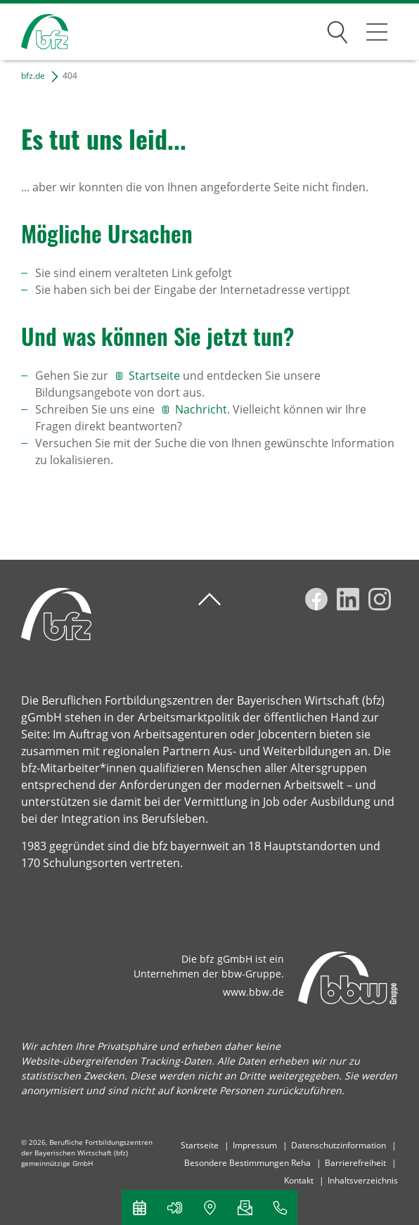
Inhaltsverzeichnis (363, 1180)
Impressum (255, 1145)
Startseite (156, 375)
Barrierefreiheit (355, 1163)
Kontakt (299, 1180)
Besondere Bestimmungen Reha (247, 1163)
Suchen (337, 29)
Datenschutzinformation (338, 1145)
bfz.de (33, 76)
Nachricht (201, 409)
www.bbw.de (253, 992)
